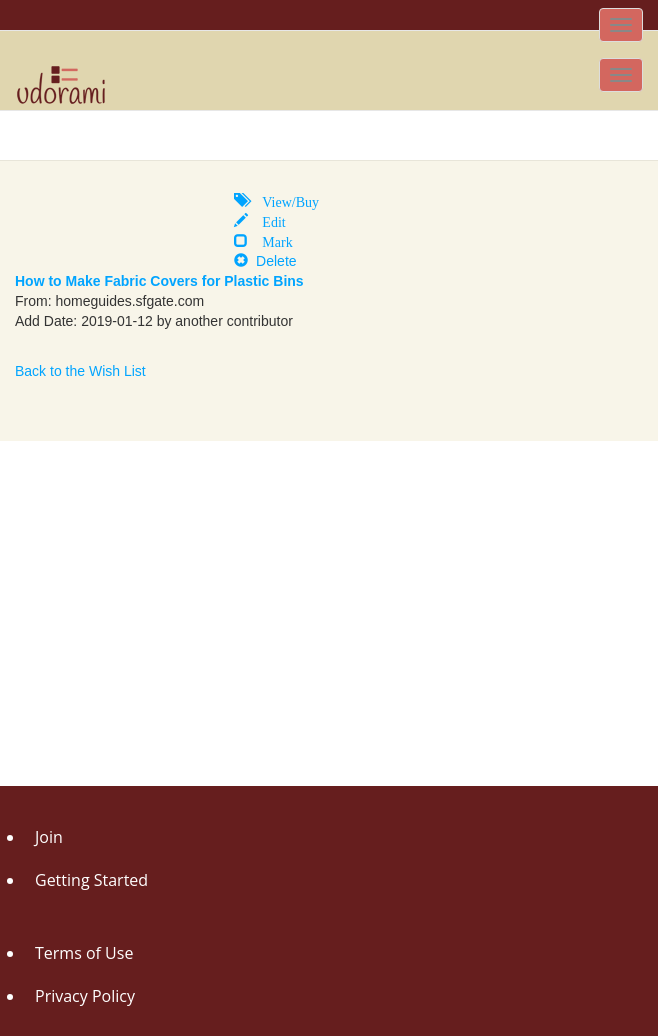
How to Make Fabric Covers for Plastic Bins (159, 281)
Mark (270, 240)
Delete (265, 261)
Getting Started (91, 880)
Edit (266, 220)
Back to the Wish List (80, 371)
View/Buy (283, 200)
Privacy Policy (85, 996)
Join (49, 837)
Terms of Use (84, 953)
